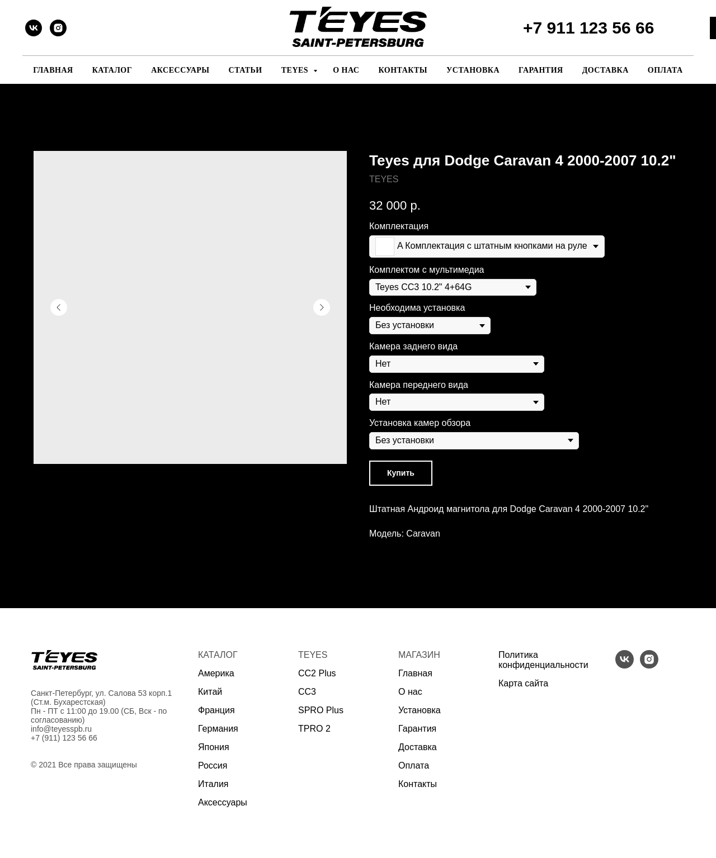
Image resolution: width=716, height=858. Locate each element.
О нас (346, 70)
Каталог (112, 70)
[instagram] (58, 28)
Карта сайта (523, 683)
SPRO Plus (320, 710)
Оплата (665, 70)
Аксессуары (180, 70)
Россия (212, 765)
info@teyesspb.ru (61, 728)
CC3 (307, 691)
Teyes (295, 70)
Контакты (402, 70)
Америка (216, 673)
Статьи (245, 70)
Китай (210, 691)
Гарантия (541, 70)
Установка (473, 70)
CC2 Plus (317, 673)
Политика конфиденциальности (543, 660)
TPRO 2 (314, 728)
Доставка (605, 70)
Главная (53, 70)
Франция (216, 710)
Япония (213, 747)
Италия (213, 784)
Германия (218, 728)
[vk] (33, 28)
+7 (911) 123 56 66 (64, 737)
